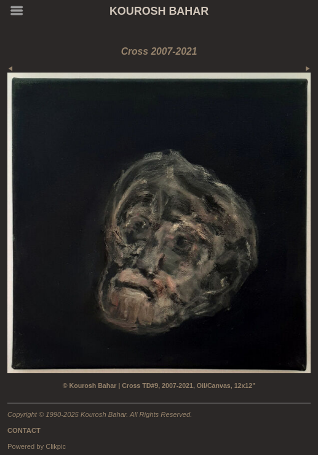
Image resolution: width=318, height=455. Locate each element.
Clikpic (56, 446)
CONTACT (24, 430)
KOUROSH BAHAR (159, 11)
